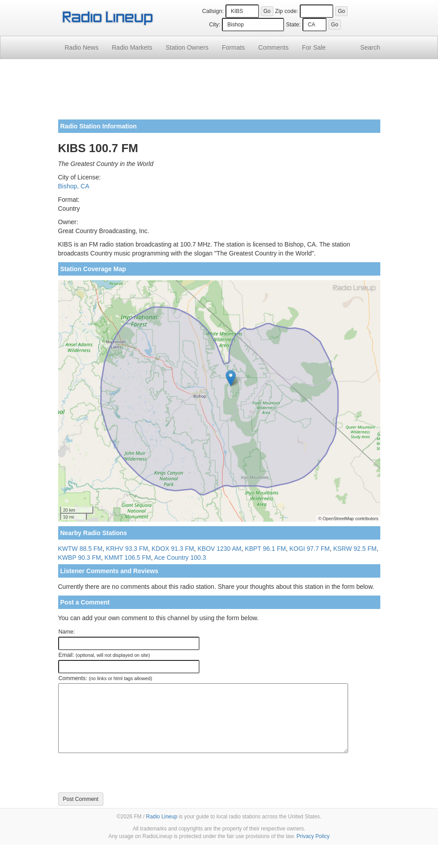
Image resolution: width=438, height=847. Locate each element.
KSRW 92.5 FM (355, 548)
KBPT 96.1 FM (265, 548)
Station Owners (187, 47)
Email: (104, 655)
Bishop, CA (73, 186)
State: (293, 24)
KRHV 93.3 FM (127, 548)
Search (370, 47)
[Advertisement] (219, 92)
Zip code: (286, 11)
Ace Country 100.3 (180, 557)
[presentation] (126, 772)
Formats (233, 47)
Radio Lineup (161, 816)
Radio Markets (132, 47)
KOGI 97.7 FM (309, 548)
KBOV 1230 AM (219, 548)
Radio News (81, 47)
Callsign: (213, 11)
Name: (67, 632)
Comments (273, 47)
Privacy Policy (313, 836)
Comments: (105, 678)
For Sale (314, 47)
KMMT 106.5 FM (128, 557)
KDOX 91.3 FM (173, 548)
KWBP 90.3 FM (79, 557)
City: (214, 24)
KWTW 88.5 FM (80, 548)
